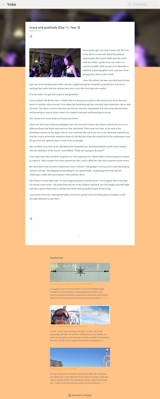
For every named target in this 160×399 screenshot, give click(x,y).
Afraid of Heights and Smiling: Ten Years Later (69, 326)
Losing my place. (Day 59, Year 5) (63, 369)
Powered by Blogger (80, 395)
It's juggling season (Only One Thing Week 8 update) (71, 284)
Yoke (11, 4)
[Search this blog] (145, 4)
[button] (30, 36)
